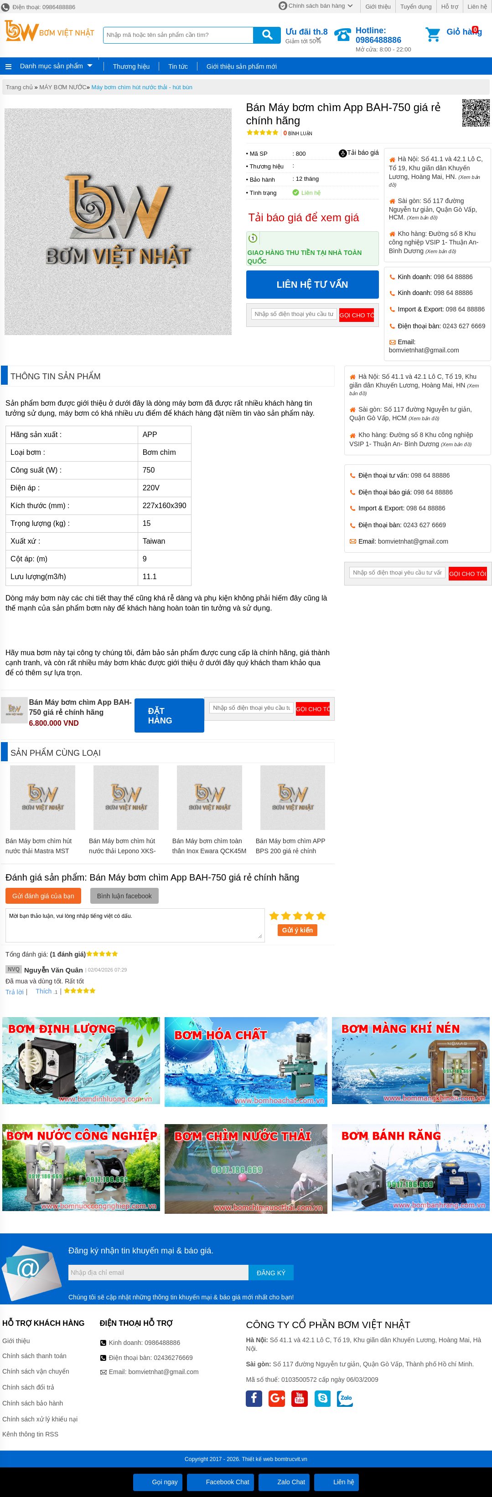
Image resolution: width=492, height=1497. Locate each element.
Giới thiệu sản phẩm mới (242, 66)
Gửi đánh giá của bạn (43, 896)
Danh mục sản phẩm (51, 66)
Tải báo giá (358, 153)
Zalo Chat (284, 1482)
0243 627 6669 (464, 326)
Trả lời (14, 992)
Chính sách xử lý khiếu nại (40, 1419)
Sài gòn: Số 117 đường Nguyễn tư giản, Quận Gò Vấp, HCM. (433, 209)
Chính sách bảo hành (32, 1403)
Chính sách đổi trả (28, 1387)
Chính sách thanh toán (34, 1356)
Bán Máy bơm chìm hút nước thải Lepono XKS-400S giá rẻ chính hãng (122, 851)
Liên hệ (477, 6)
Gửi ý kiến (297, 930)
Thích (40, 991)
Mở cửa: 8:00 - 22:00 (390, 39)
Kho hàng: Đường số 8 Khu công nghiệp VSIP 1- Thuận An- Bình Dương (434, 242)
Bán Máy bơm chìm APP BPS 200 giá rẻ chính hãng (291, 851)
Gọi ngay (158, 1482)
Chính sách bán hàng (317, 5)
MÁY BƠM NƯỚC (62, 87)
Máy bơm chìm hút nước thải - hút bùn (142, 87)
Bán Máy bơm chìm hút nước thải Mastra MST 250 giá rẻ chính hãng (38, 851)
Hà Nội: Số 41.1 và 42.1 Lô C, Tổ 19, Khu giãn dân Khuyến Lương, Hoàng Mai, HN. (436, 171)
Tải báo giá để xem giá (304, 217)
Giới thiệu (377, 6)
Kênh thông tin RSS (30, 1434)
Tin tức (178, 66)
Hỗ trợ (449, 6)
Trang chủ (19, 87)
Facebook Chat (220, 1482)
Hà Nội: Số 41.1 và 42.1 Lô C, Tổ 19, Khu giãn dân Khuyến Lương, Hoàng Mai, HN (414, 384)
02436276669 (173, 1357)
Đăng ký (271, 1273)
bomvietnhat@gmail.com (424, 350)
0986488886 (162, 1342)
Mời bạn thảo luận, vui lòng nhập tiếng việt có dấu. (135, 924)
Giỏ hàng (464, 31)
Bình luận (298, 133)
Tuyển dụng (416, 6)
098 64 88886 (453, 276)
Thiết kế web (258, 1459)
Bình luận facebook (124, 896)
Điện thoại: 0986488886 (37, 7)
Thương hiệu (131, 66)
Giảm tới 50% (306, 35)
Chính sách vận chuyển (35, 1371)
